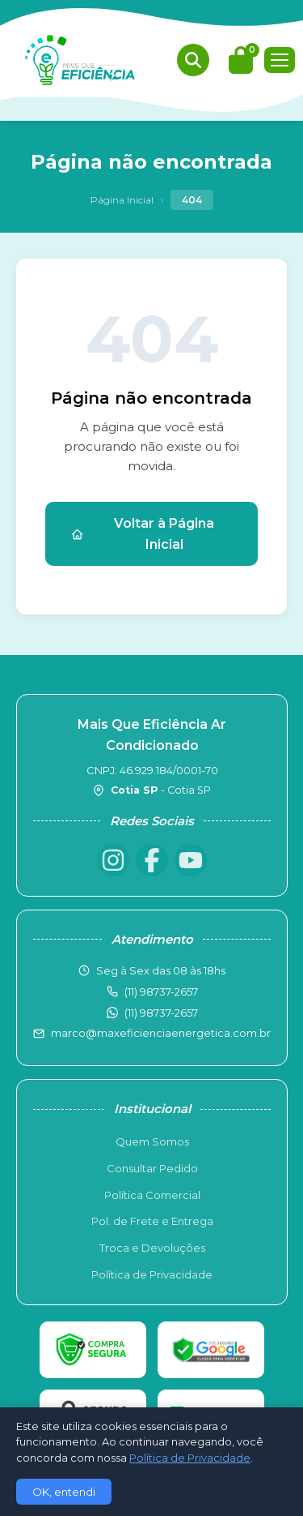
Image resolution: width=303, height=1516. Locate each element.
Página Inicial (122, 200)
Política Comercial (152, 1194)
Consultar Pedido (152, 1168)
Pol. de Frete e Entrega (152, 1220)
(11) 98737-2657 (161, 1012)
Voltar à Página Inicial (142, 534)
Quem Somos (152, 1141)
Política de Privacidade (152, 1274)
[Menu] (279, 60)
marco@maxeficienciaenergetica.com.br (161, 1032)
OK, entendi (63, 1491)
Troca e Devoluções (152, 1247)
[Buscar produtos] (193, 60)
